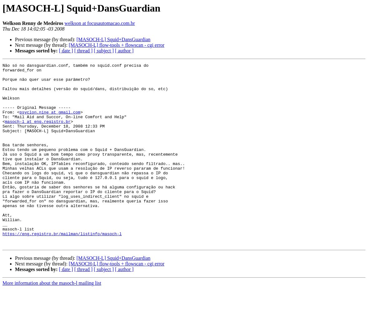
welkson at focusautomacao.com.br (100, 23)
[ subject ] (104, 50)
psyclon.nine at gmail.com (50, 122)
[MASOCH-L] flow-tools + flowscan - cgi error (116, 45)
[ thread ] (83, 50)
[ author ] (124, 50)
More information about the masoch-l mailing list (51, 319)
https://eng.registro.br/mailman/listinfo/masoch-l (62, 268)
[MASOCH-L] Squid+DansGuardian (113, 39)
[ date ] (66, 50)
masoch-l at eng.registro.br (38, 133)
